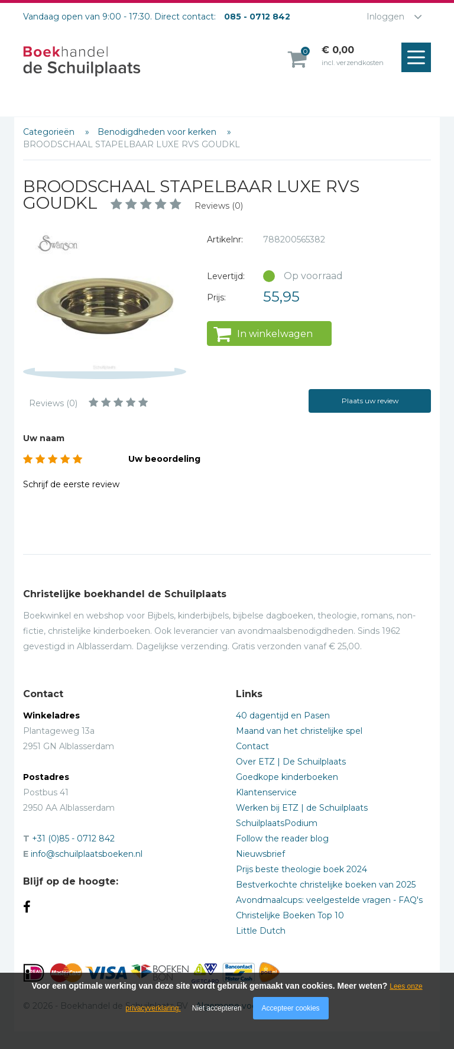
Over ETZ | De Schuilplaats (291, 761)
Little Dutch (261, 930)
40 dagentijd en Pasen (283, 715)
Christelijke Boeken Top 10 (290, 915)
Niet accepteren (217, 1008)
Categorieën (50, 132)
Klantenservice (266, 792)
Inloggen (385, 16)
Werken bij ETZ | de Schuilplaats (302, 807)
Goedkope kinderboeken (287, 777)
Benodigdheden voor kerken (158, 132)
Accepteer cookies (291, 1008)
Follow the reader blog (282, 838)
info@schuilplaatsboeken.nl (86, 854)
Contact (252, 746)
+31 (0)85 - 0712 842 (73, 838)
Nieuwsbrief (260, 854)
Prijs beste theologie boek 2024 (301, 869)
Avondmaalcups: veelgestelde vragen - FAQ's (329, 900)
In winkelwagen (275, 333)
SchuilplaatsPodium (276, 823)
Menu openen (419, 58)
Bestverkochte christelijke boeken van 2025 (326, 884)
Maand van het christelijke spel (299, 731)
